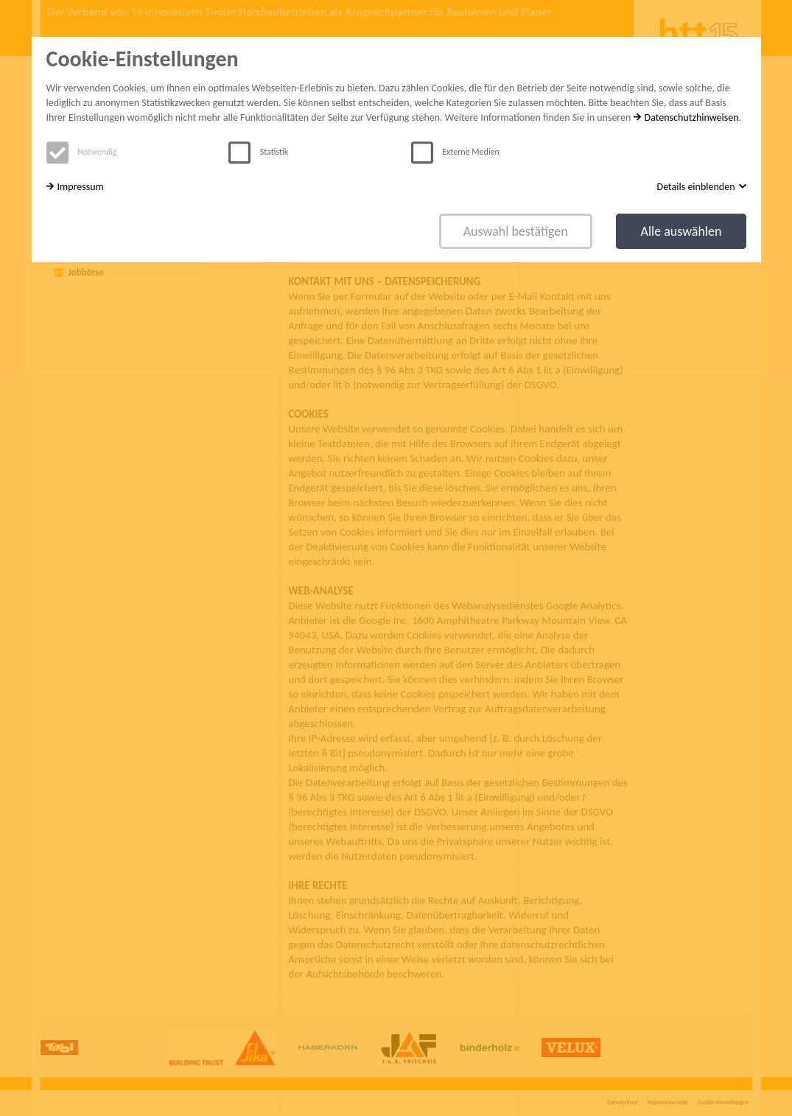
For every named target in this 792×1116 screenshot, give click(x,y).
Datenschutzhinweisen (686, 117)
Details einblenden (701, 186)
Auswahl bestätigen (515, 231)
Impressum (75, 186)
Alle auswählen (680, 231)
